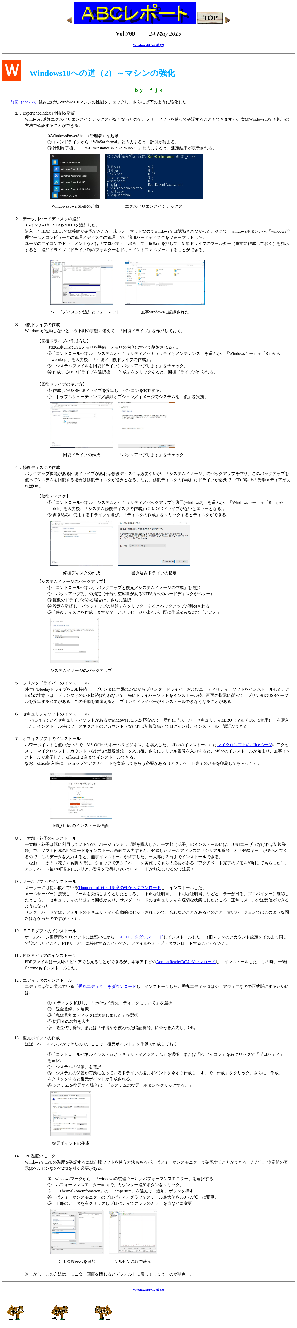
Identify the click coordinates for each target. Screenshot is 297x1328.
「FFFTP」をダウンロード (139, 937)
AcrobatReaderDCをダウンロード (186, 962)
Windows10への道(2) (148, 45)
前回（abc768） (24, 102)
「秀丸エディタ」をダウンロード (105, 986)
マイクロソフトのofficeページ (244, 745)
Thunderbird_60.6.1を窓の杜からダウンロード (119, 887)
